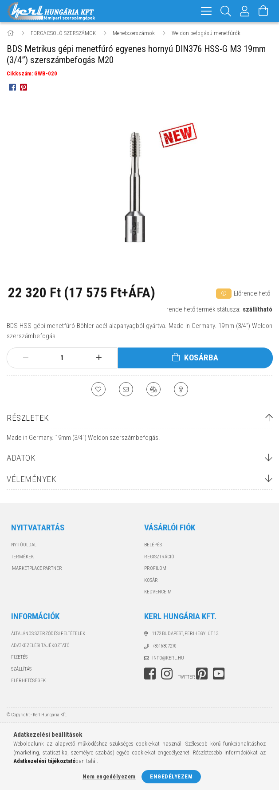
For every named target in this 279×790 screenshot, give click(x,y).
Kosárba (201, 357)
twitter (186, 677)
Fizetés (19, 657)
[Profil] (245, 11)
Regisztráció (159, 557)
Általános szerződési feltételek (48, 633)
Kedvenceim (158, 592)
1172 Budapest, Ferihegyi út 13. (186, 633)
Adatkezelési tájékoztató (40, 645)
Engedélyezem (171, 776)
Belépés (153, 545)
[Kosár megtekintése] (263, 11)
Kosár (151, 580)
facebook (150, 673)
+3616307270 (164, 646)
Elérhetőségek (28, 680)
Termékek (22, 557)
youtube (218, 673)
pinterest (202, 673)
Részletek (28, 418)
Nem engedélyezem (109, 776)
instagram (167, 673)
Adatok (21, 458)
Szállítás (21, 669)
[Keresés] (226, 11)
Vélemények (31, 479)
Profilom (155, 568)
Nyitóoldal (23, 545)
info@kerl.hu (168, 658)
